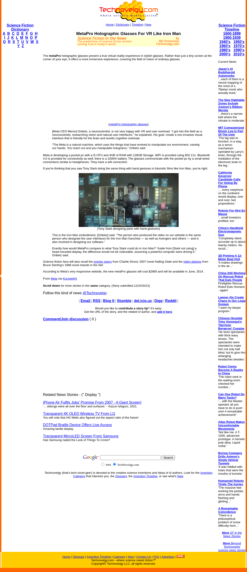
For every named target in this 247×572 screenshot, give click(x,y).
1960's (224, 46)
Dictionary (122, 24)
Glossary (121, 476)
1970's (239, 46)
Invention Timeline (145, 476)
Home (110, 24)
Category (119, 556)
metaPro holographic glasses (128, 124)
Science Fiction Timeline (231, 27)
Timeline (137, 24)
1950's (239, 42)
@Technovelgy (94, 293)
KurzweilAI (70, 278)
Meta (54, 278)
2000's (224, 54)
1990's (239, 50)
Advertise (167, 556)
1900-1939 (232, 38)
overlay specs (103, 261)
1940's (224, 42)
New (148, 24)
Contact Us (143, 556)
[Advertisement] (19, 120)
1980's (224, 50)
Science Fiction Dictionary (20, 27)
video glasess (192, 261)
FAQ (156, 556)
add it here (164, 311)
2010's (239, 54)
